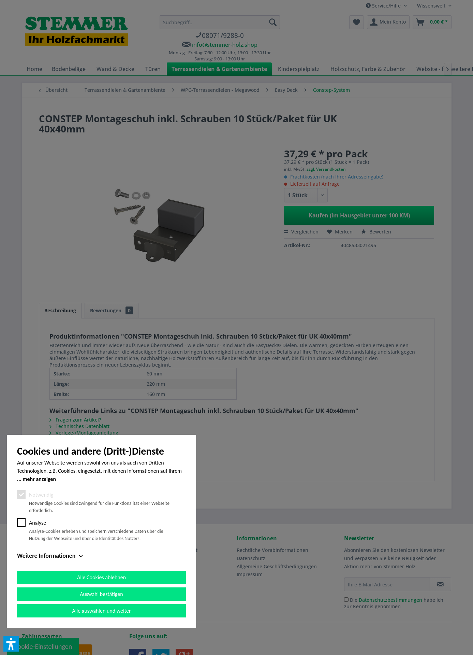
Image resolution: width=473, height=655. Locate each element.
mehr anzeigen (39, 479)
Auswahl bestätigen (101, 594)
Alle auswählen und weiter (101, 611)
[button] (11, 644)
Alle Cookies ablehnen (101, 577)
